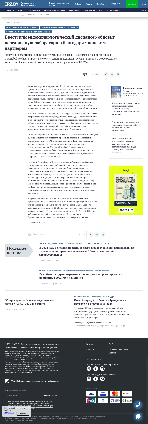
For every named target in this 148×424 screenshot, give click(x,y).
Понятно (23, 414)
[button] (106, 74)
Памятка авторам (12, 418)
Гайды (78, 4)
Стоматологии (89, 10)
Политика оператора (46, 418)
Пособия (100, 4)
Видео (89, 4)
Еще (142, 10)
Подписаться (50, 395)
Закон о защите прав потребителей (19, 420)
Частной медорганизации (54, 10)
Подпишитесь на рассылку (16, 390)
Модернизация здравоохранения (22, 27)
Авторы (89, 344)
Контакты (90, 349)
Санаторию (74, 10)
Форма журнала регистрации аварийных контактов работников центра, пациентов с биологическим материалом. (126, 108)
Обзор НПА (22, 10)
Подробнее (9, 413)
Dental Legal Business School (111, 10)
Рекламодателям (29, 418)
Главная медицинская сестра (59, 4)
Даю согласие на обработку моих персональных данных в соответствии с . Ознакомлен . (30, 405)
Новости (10, 10)
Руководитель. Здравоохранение (29, 4)
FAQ (111, 344)
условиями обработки (30, 403)
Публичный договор (60, 417)
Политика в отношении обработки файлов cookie (77, 418)
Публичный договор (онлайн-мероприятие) (88, 417)
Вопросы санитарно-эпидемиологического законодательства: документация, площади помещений (124, 144)
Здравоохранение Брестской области (60, 27)
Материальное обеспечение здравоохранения (28, 32)
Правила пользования (40, 417)
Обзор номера (34, 10)
